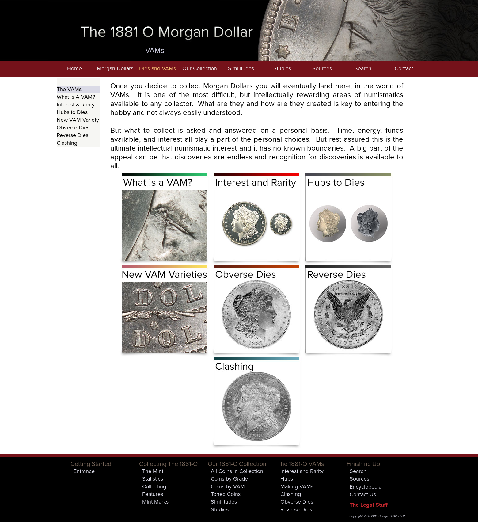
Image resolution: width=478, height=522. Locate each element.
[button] (115, 69)
